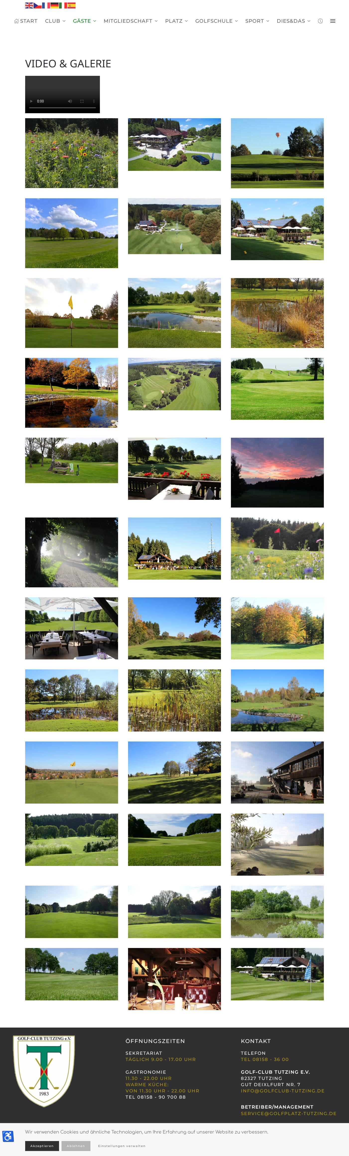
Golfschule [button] (216, 21)
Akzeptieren (42, 1146)
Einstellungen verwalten (122, 1146)
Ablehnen (76, 1146)
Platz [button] (176, 21)
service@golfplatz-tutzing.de (289, 1113)
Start (26, 21)
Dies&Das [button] (293, 21)
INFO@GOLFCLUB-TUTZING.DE (283, 1091)
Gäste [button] (84, 21)
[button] (332, 21)
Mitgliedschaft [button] (131, 21)
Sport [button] (257, 21)
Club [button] (55, 21)
